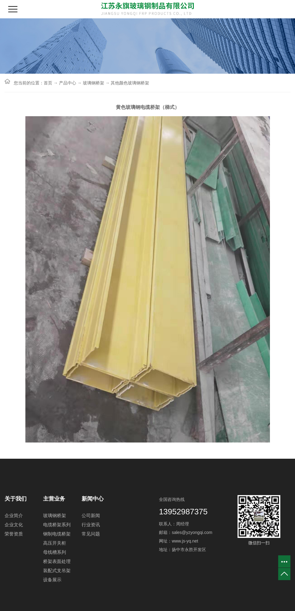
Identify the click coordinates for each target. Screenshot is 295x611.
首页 (48, 82)
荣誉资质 (14, 533)
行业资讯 (91, 524)
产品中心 (67, 82)
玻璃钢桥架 (93, 82)
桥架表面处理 (57, 561)
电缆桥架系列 (57, 524)
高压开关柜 (54, 543)
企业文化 (14, 524)
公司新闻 (91, 515)
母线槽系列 (54, 552)
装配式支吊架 (57, 570)
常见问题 (91, 533)
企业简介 (14, 515)
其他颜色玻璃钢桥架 (130, 82)
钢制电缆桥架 (57, 533)
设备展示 (52, 579)
